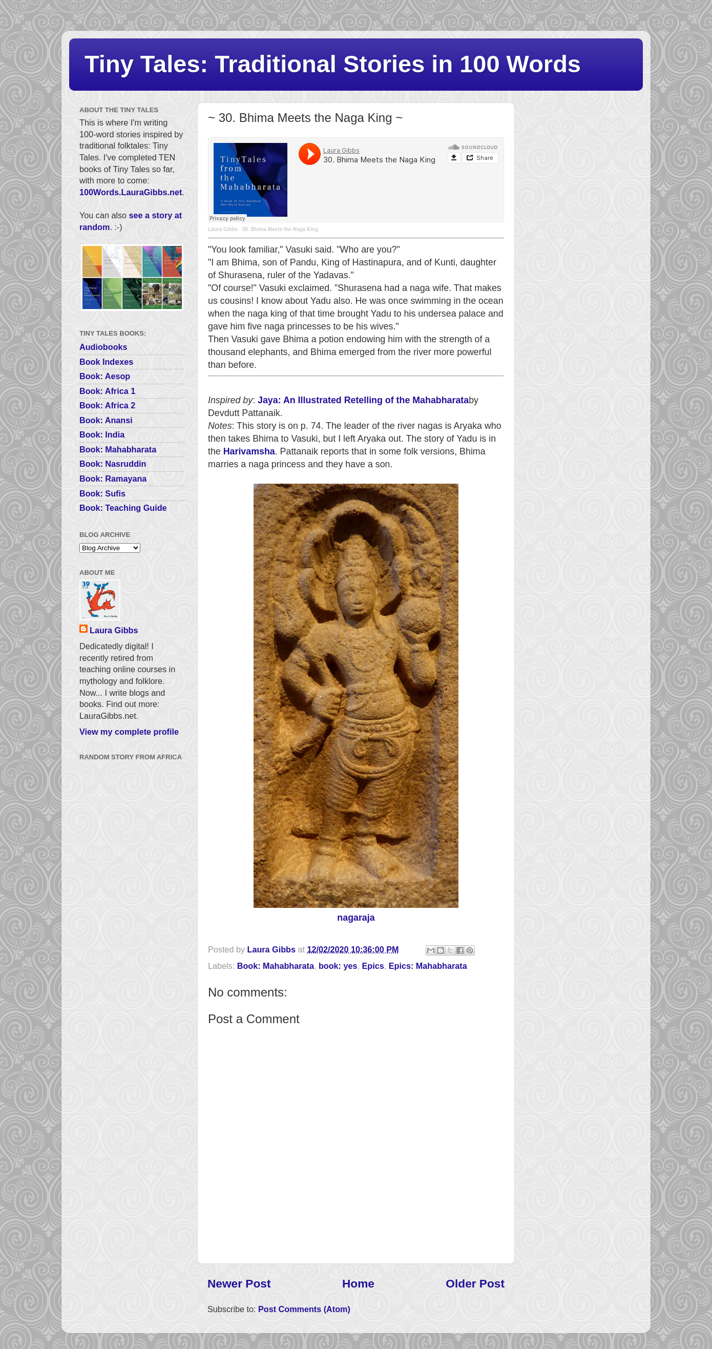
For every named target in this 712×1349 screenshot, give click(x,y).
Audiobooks (103, 346)
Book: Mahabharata (275, 965)
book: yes (338, 965)
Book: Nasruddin (112, 463)
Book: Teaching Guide (123, 507)
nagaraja (355, 917)
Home (358, 1283)
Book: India (101, 434)
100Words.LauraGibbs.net (130, 192)
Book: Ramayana (112, 478)
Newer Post (238, 1283)
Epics (373, 965)
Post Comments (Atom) (304, 1309)
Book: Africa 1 (107, 391)
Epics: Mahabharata (428, 965)
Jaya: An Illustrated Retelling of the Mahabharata (363, 400)
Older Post (475, 1283)
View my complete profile (129, 731)
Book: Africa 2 (107, 405)
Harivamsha (249, 451)
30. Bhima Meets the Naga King (280, 229)
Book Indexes (106, 361)
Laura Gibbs (223, 229)
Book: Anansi (106, 420)
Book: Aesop (104, 376)
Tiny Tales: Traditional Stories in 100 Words (333, 63)
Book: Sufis (102, 493)
